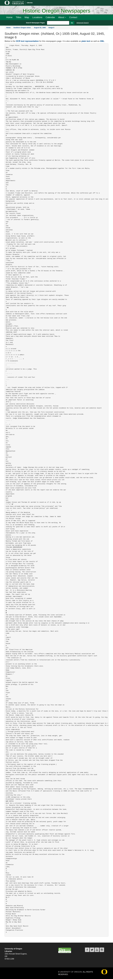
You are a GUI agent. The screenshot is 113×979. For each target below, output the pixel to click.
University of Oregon (71, 972)
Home (9, 17)
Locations (37, 17)
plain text (85, 41)
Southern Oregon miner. (22, 27)
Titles (18, 17)
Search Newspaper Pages (35, 23)
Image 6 (51, 27)
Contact (73, 17)
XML (102, 41)
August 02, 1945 (40, 27)
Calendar (50, 17)
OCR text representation (27, 41)
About (62, 17)
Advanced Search (82, 23)
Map (26, 17)
